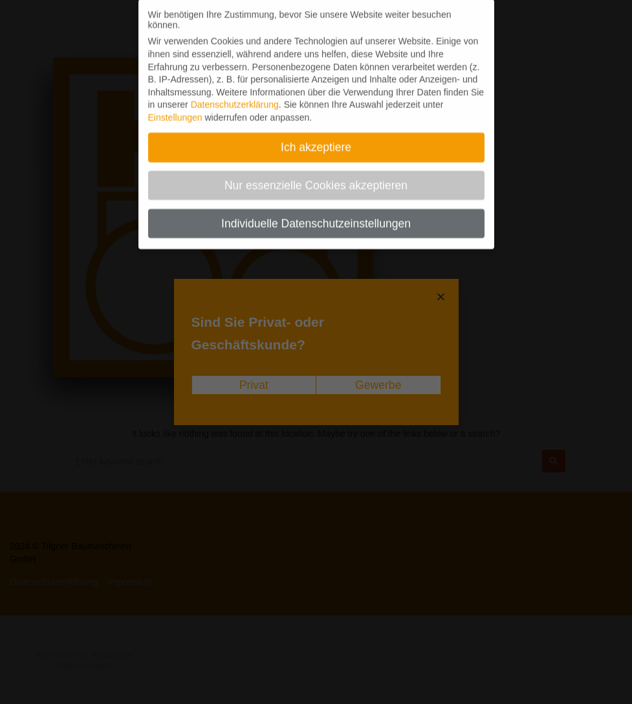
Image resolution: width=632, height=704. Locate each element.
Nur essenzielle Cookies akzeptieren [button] (316, 177)
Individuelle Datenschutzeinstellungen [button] (316, 215)
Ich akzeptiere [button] (316, 139)
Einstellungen (175, 109)
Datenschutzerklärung (235, 96)
